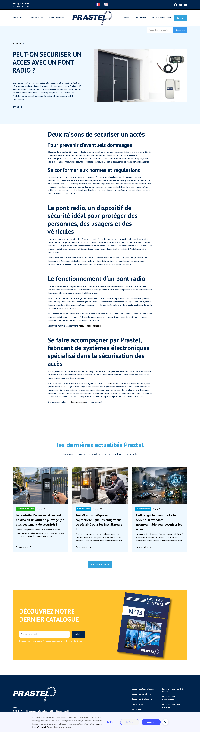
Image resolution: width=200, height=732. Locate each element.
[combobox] (98, 4)
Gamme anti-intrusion (142, 699)
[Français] (98, 4)
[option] (107, 4)
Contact (181, 18)
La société (125, 18)
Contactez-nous (78, 402)
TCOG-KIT (65, 386)
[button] (165, 722)
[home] (92, 18)
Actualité (141, 18)
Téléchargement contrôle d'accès (173, 690)
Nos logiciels (38, 18)
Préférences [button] (112, 722)
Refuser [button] (129, 722)
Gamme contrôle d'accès (143, 689)
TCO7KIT (106, 383)
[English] (107, 4)
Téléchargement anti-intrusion (171, 706)
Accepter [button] (151, 722)
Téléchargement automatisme (169, 698)
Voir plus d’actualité (100, 564)
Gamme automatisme (141, 694)
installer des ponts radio (90, 325)
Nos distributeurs (162, 18)
